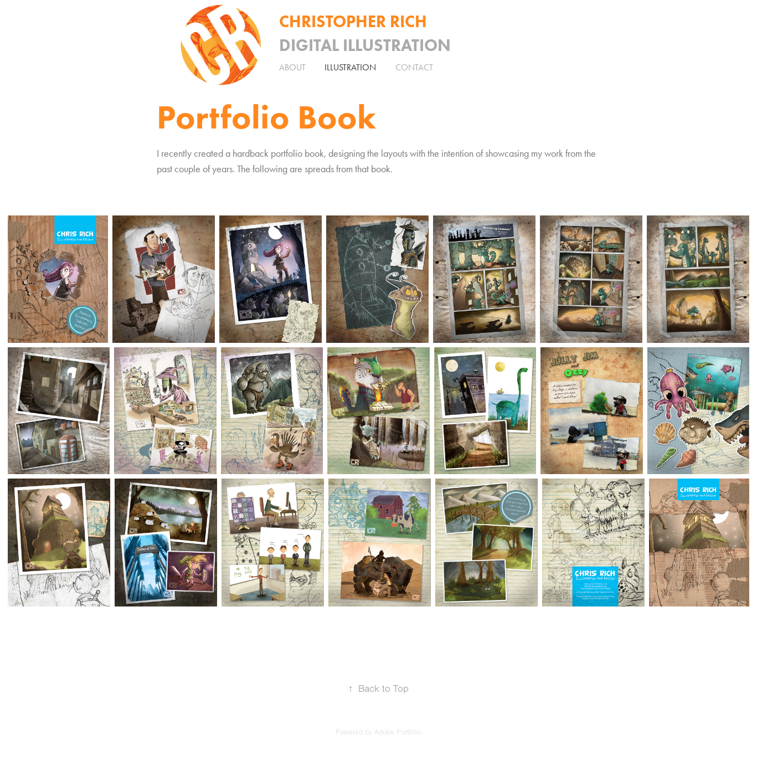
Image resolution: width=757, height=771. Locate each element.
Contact (414, 67)
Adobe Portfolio (397, 732)
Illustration (350, 67)
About (292, 67)
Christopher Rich (353, 21)
